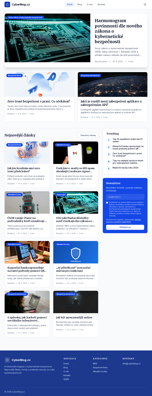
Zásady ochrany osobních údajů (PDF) (123, 221)
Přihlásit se (125, 227)
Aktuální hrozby (100, 371)
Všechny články (88, 135)
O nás (90, 4)
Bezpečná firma (100, 367)
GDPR (66, 379)
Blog (80, 4)
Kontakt (101, 4)
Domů (69, 4)
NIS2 (95, 363)
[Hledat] (145, 4)
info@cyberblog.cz (131, 363)
